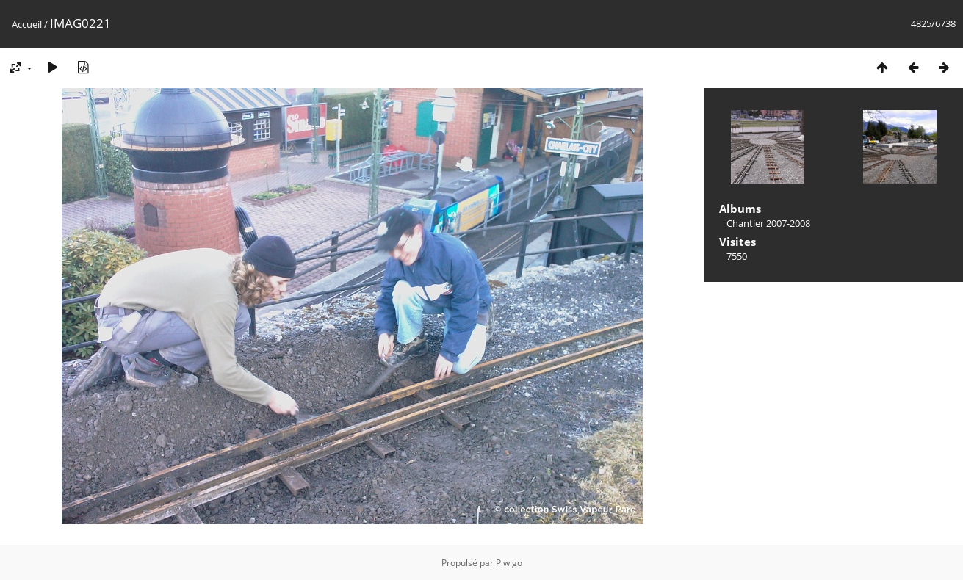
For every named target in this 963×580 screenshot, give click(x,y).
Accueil (27, 24)
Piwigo (509, 563)
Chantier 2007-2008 (768, 223)
